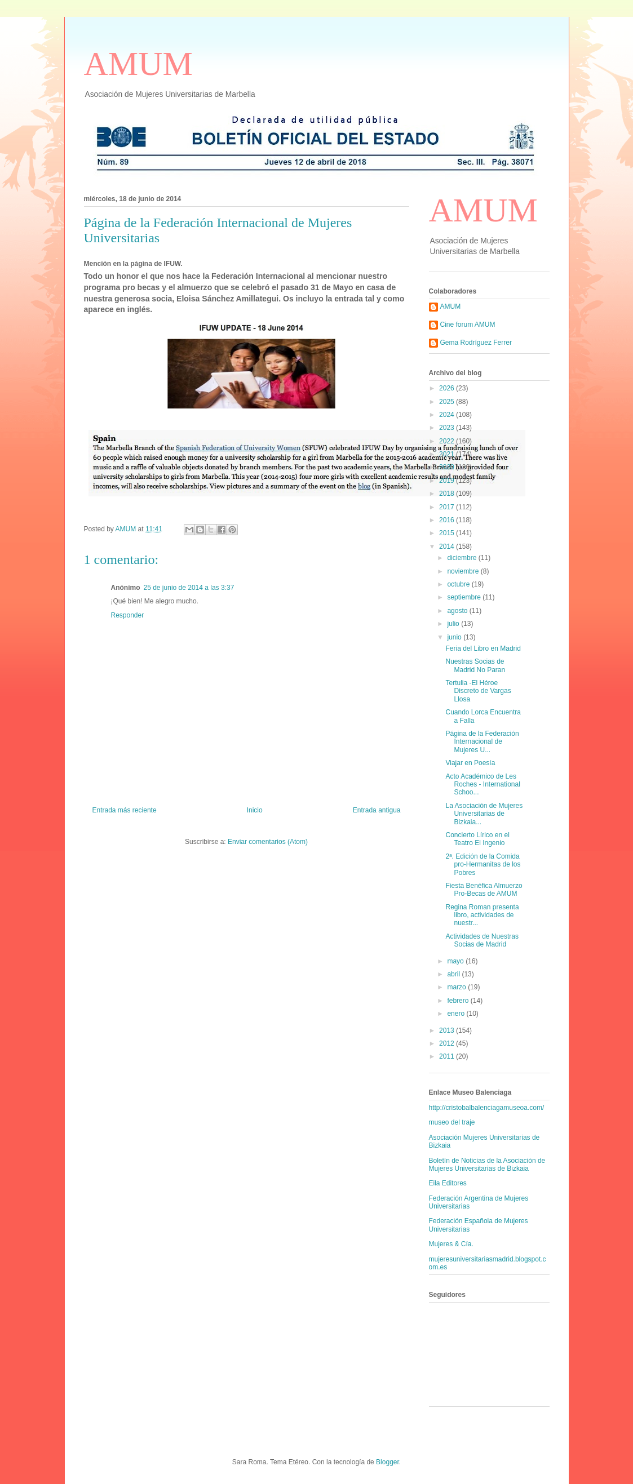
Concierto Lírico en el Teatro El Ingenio (477, 839)
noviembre (463, 571)
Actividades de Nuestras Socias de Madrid (481, 940)
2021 (447, 454)
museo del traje (452, 1122)
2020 (447, 467)
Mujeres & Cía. (451, 1244)
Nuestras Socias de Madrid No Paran (475, 665)
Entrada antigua (377, 810)
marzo (457, 987)
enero (456, 1014)
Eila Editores (448, 1183)
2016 (447, 520)
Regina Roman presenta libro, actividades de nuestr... (482, 915)
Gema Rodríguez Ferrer (476, 342)
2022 (447, 441)
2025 (447, 402)
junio (455, 637)
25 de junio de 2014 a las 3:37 (189, 588)
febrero (458, 1001)
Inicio (255, 810)
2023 (447, 428)
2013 (447, 1030)
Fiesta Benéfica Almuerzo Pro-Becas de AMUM (483, 889)
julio (454, 624)
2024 (447, 415)
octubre (459, 584)
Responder (127, 615)
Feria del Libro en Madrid (482, 648)
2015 (447, 533)
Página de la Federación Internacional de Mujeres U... (482, 742)
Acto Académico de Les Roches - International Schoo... (482, 784)
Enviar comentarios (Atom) (268, 842)
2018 (447, 493)
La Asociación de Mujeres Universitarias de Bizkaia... (484, 814)
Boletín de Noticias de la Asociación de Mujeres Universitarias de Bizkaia (487, 1164)
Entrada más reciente (124, 810)
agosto (458, 611)
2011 (447, 1056)
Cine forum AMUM (467, 324)
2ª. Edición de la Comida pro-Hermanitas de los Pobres (482, 864)
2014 (447, 546)
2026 (447, 388)
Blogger (387, 1462)
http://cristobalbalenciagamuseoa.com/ (487, 1108)
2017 (447, 507)
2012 (447, 1043)
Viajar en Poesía (470, 763)
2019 (447, 481)
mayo (456, 961)
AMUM (138, 63)
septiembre (465, 597)
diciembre (462, 558)
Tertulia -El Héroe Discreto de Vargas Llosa (478, 691)
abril (454, 974)
